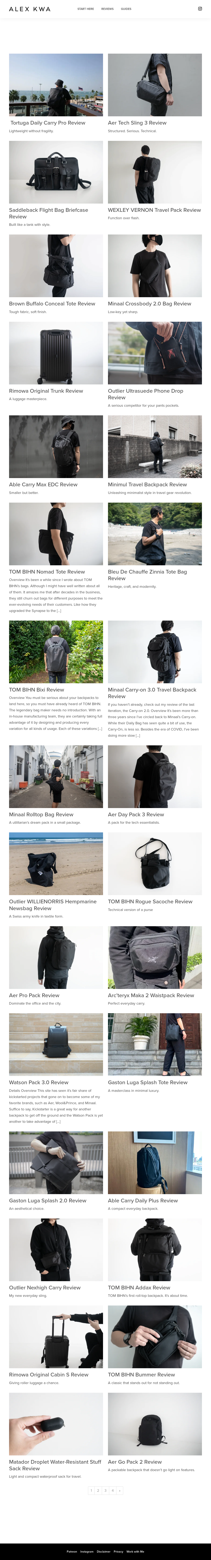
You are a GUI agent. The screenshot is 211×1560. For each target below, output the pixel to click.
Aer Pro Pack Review (34, 995)
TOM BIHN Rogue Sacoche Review (150, 901)
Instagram (87, 1551)
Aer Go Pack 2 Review (135, 1462)
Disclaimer (103, 1551)
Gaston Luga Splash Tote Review (148, 1082)
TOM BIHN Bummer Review (141, 1374)
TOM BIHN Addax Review (139, 1287)
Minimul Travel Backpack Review (147, 484)
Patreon (72, 1551)
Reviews (107, 9)
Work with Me (135, 1551)
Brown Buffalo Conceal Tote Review (52, 303)
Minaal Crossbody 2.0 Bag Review (149, 303)
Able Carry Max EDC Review (43, 484)
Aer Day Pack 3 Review (136, 814)
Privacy (118, 1551)
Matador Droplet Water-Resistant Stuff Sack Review (55, 1465)
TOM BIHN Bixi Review (36, 689)
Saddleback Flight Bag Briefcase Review (48, 213)
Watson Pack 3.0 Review (38, 1082)
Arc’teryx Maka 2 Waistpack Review (151, 995)
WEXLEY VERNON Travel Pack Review (154, 210)
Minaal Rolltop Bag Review (41, 814)
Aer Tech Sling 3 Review (137, 122)
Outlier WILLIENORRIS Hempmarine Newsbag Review (53, 905)
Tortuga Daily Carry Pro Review (47, 122)
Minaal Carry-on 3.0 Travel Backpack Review (152, 693)
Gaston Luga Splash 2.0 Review (47, 1200)
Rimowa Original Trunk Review (46, 391)
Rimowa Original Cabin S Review (48, 1374)
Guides (126, 9)
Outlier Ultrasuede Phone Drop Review (145, 394)
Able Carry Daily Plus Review (143, 1200)
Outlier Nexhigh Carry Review (45, 1287)
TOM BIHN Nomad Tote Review (47, 571)
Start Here (85, 9)
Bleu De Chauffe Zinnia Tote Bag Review (147, 575)
